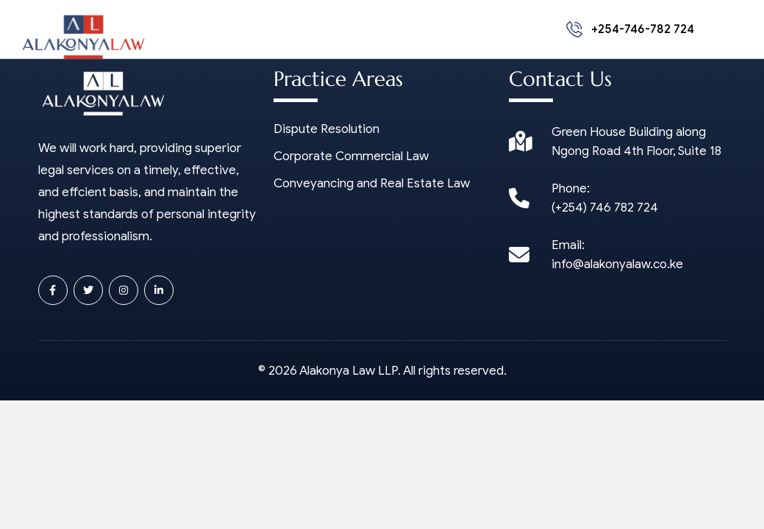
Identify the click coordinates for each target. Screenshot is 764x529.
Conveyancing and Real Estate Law (372, 183)
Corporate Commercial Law (351, 156)
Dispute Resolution (326, 129)
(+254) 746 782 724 (604, 207)
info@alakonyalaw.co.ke (617, 264)
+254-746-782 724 (630, 29)
